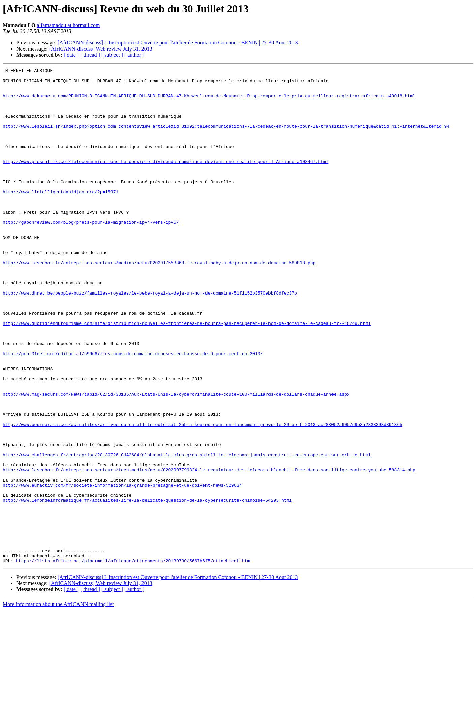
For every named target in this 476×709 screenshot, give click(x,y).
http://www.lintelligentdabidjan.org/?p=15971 (60, 217)
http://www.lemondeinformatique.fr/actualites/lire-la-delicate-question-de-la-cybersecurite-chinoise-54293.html (147, 587)
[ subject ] (112, 55)
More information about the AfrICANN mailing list (58, 703)
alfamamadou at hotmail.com (68, 25)
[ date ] (71, 55)
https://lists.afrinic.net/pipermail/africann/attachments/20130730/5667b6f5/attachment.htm (133, 660)
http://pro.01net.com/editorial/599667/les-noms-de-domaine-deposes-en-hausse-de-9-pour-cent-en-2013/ (133, 411)
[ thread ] (90, 55)
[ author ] (134, 55)
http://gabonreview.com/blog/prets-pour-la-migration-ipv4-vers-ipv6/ (91, 253)
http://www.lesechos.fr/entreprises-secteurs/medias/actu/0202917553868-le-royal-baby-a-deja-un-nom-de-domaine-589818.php (159, 302)
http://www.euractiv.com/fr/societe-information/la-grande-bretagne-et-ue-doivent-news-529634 (122, 569)
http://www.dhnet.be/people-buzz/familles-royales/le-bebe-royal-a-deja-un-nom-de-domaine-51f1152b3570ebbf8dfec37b (150, 338)
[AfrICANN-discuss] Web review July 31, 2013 (100, 49)
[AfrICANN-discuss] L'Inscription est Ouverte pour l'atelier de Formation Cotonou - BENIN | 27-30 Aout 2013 (178, 42)
